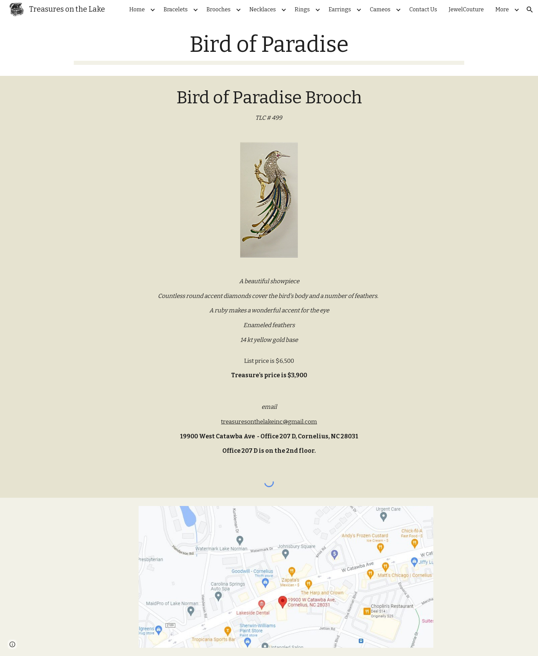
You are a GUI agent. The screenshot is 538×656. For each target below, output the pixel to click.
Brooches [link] (219, 9)
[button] (530, 9)
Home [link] (137, 9)
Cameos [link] (380, 9)
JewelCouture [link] (466, 9)
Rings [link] (302, 9)
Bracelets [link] (176, 9)
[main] (269, 48)
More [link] (502, 9)
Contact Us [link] (423, 9)
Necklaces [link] (262, 9)
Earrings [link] (340, 9)
